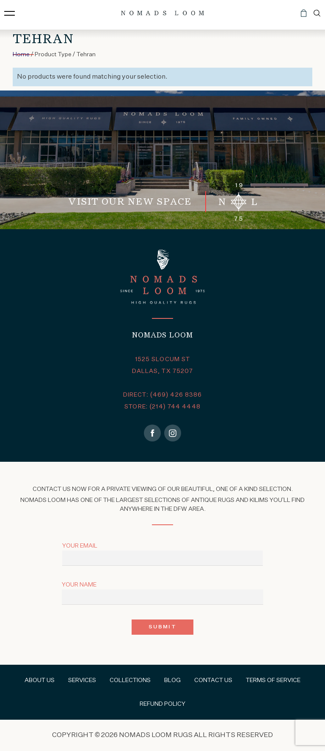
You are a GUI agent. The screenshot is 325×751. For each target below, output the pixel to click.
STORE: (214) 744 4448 (162, 407)
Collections (130, 680)
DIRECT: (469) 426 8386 (162, 395)
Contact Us (213, 680)
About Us (40, 680)
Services (82, 680)
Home (21, 55)
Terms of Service (273, 680)
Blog (172, 680)
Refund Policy (162, 704)
